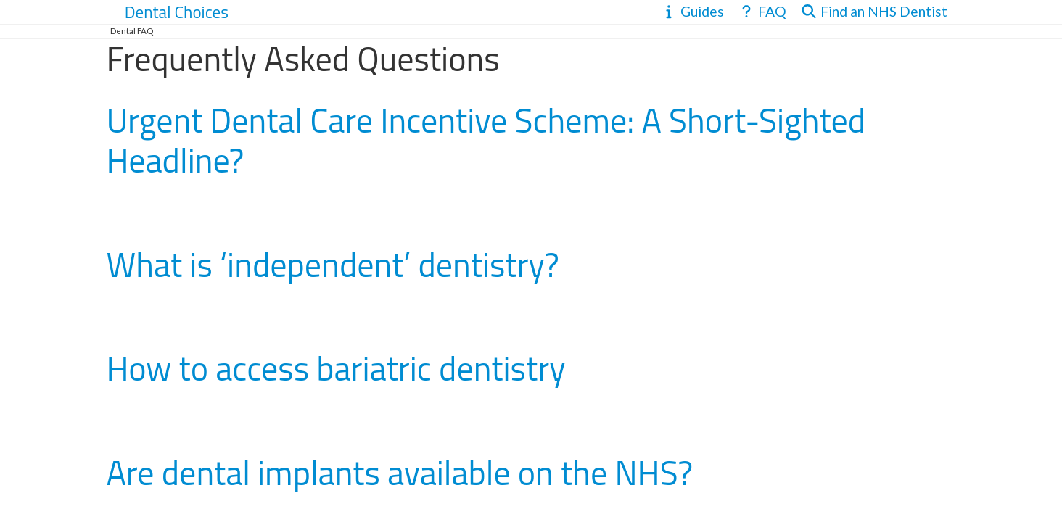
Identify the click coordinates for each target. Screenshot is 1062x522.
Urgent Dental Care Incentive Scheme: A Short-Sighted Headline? (485, 140)
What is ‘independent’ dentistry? (332, 264)
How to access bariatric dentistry (335, 368)
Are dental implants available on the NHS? (399, 472)
